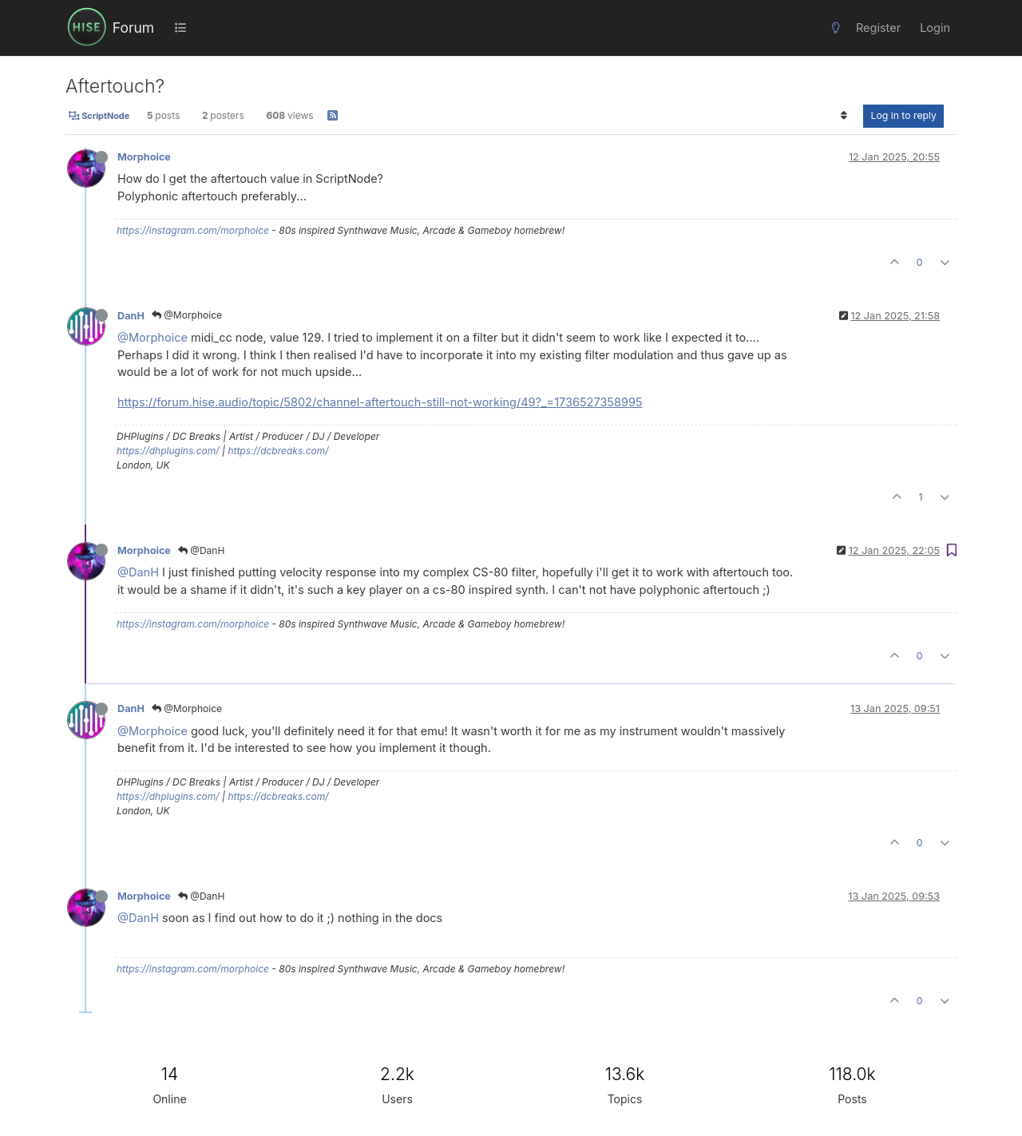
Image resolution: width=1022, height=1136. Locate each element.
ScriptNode (99, 115)
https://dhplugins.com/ (168, 451)
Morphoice (144, 157)
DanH (131, 316)
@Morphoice (187, 315)
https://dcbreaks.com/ (278, 451)
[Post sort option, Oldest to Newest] (843, 116)
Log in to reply (903, 115)
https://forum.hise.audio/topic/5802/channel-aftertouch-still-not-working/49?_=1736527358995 (380, 402)
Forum (133, 27)
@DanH (201, 550)
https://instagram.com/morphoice (193, 230)
